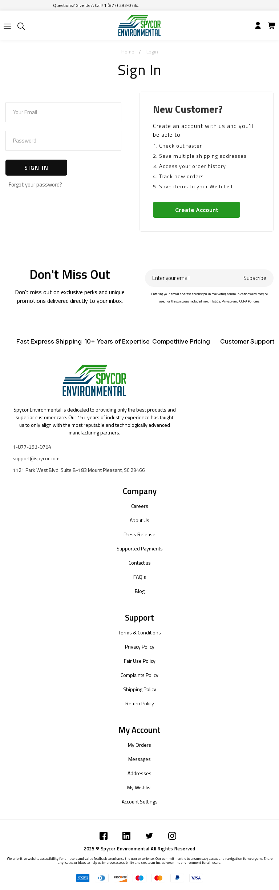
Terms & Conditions (139, 632)
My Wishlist (139, 787)
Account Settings (140, 801)
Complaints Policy (139, 675)
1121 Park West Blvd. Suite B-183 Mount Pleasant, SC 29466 (79, 470)
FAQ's (139, 577)
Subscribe (254, 278)
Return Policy (139, 703)
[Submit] (7, 26)
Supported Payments (140, 548)
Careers (139, 506)
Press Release (139, 534)
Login (152, 51)
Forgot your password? (35, 184)
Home (127, 51)
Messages (139, 759)
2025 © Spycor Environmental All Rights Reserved (139, 848)
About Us (139, 520)
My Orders (139, 745)
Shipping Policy (139, 689)
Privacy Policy (139, 646)
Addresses (139, 773)
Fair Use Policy (139, 661)
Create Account (196, 210)
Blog (140, 591)
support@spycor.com (36, 458)
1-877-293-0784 (32, 446)
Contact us (140, 562)
